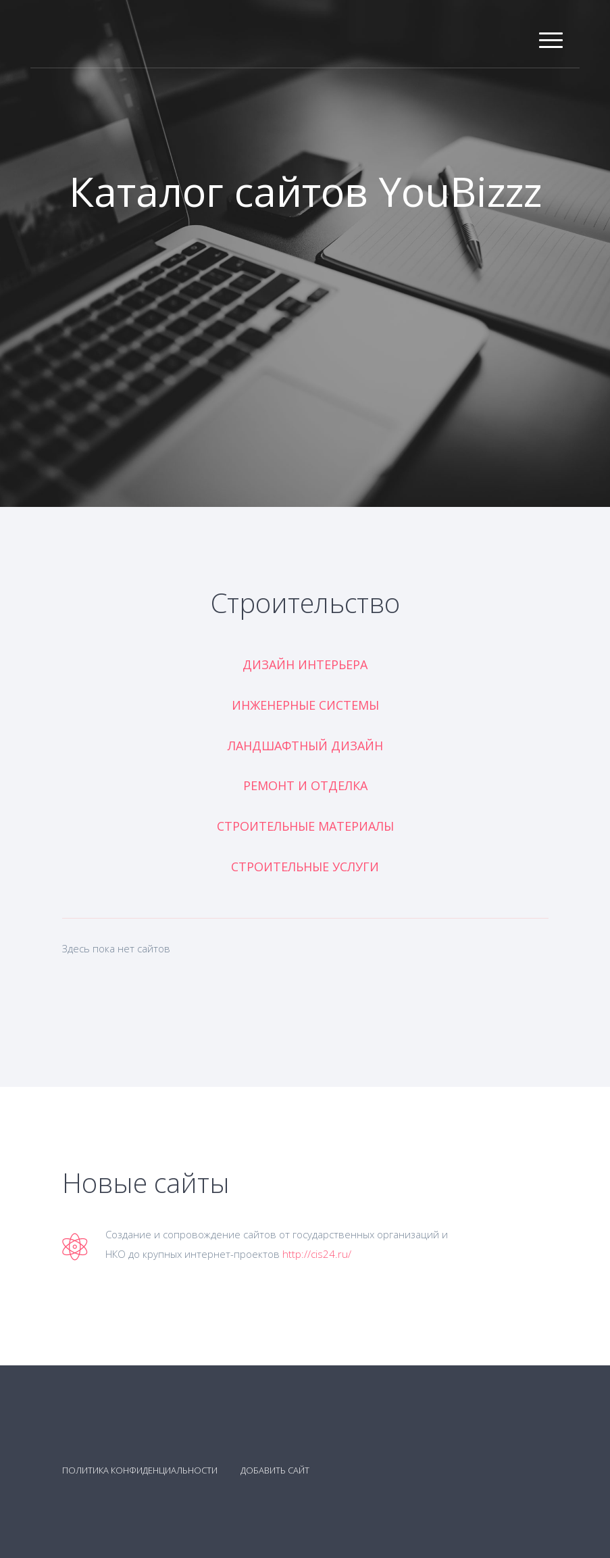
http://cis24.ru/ (316, 1254)
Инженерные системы (305, 705)
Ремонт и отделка (305, 785)
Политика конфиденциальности (140, 1470)
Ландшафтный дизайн (305, 745)
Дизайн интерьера (305, 664)
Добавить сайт (274, 1470)
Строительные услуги (305, 866)
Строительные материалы (305, 826)
